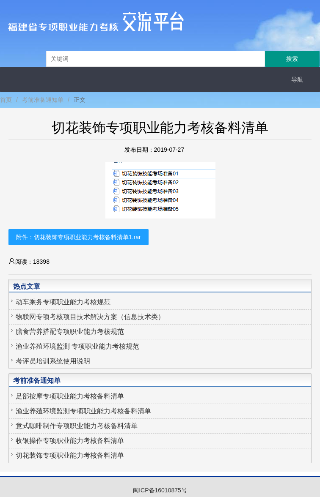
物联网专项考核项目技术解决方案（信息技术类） (90, 316)
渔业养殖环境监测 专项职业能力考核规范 (77, 346)
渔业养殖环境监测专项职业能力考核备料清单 (83, 411)
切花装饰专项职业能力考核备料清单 (70, 455)
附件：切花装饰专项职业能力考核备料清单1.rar (78, 237)
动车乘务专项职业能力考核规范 (63, 302)
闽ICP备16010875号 (160, 490)
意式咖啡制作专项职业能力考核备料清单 (77, 425)
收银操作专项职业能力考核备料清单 (70, 440)
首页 (6, 99)
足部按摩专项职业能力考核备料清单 (70, 396)
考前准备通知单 (42, 99)
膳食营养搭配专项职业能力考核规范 (70, 331)
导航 (297, 79)
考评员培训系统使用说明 (53, 361)
